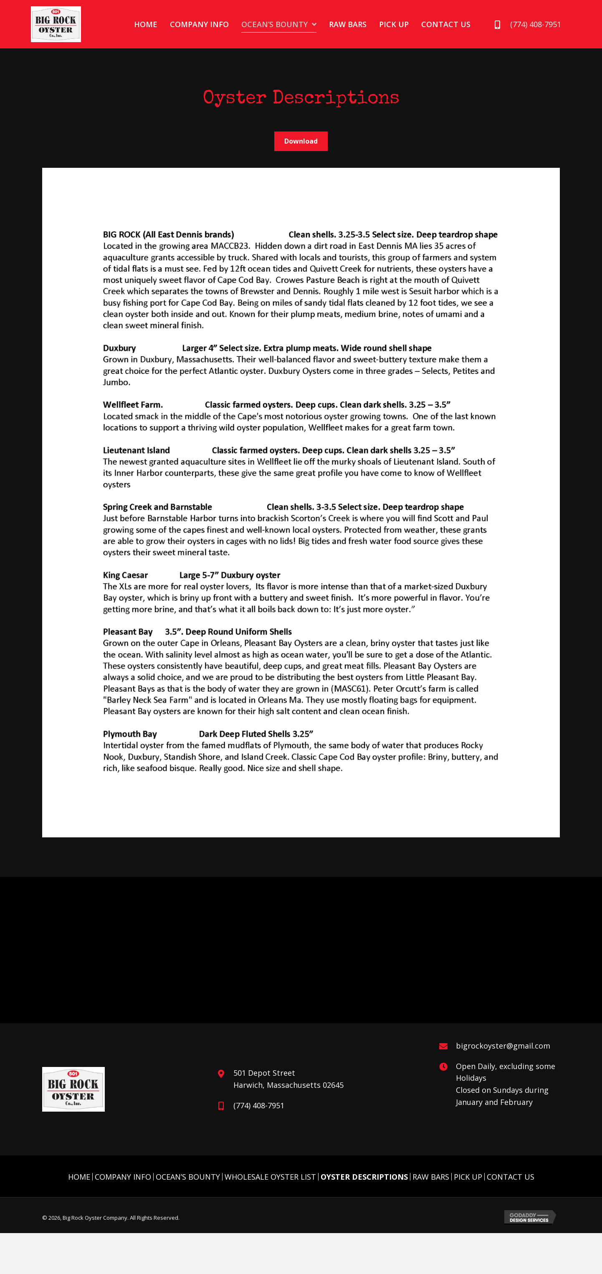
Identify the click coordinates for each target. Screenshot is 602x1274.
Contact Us (510, 1176)
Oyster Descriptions (364, 1176)
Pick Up (468, 1176)
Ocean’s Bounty (188, 1176)
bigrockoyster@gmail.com (503, 1046)
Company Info (123, 1176)
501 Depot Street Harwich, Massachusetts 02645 (288, 1079)
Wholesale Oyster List (270, 1176)
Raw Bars (430, 1176)
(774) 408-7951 (535, 24)
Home (79, 1176)
